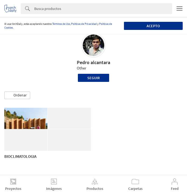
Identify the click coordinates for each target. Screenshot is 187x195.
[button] (17, 95)
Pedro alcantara (93, 62)
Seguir (93, 77)
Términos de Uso (61, 24)
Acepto (153, 25)
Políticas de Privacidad (84, 24)
